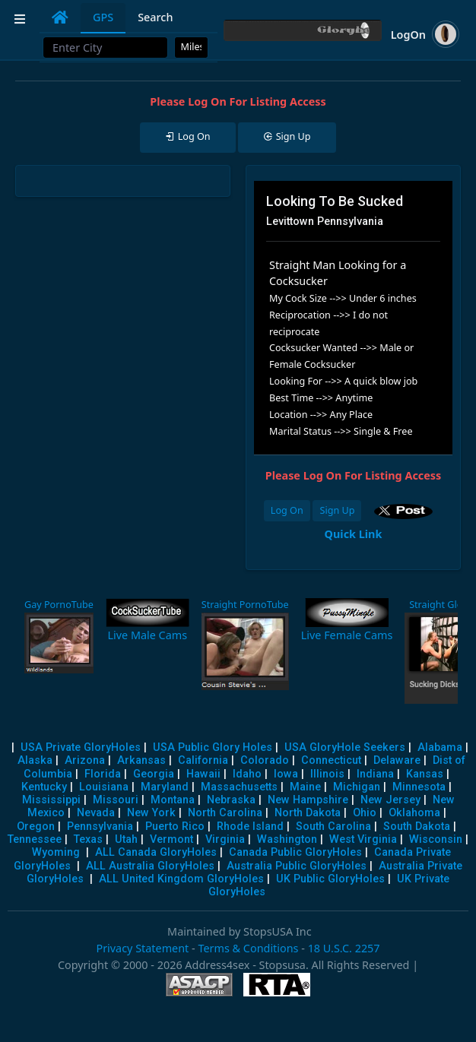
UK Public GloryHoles (330, 879)
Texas (88, 839)
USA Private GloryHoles (81, 747)
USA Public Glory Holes (212, 747)
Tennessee (35, 839)
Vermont (171, 839)
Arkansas (141, 760)
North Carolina (225, 812)
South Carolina (333, 826)
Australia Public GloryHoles (297, 866)
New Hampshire (308, 799)
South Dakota (416, 826)
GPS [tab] (103, 17)
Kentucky (44, 787)
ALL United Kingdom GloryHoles (181, 879)
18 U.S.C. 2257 (344, 948)
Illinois (327, 774)
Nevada (96, 812)
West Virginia (363, 839)
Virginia (225, 839)
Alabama (439, 747)
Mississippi (51, 799)
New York (151, 812)
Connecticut (331, 760)
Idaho (247, 774)
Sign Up (336, 510)
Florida (102, 774)
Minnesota (419, 787)
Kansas (424, 774)
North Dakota (307, 812)
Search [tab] (155, 17)
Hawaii (203, 774)
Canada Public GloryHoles (295, 852)
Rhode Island (250, 826)
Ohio (364, 812)
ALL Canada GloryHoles (156, 852)
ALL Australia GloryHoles (150, 866)
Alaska (34, 760)
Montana (173, 799)
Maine (305, 787)
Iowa (286, 774)
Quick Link (353, 534)
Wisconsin (435, 839)
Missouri (115, 799)
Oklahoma (414, 812)
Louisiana (104, 787)
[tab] (60, 17)
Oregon (36, 826)
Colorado (264, 760)
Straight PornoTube (245, 604)
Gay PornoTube (59, 604)
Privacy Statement (142, 948)
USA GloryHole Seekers (344, 747)
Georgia (153, 774)
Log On (287, 510)
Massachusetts (239, 787)
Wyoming (56, 852)
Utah (126, 839)
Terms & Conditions (248, 948)
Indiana (375, 774)
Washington (287, 839)
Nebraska (231, 799)
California (203, 760)
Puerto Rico (175, 826)
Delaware (396, 760)
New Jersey (390, 799)
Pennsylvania (100, 826)
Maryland (165, 787)
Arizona (85, 760)
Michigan (356, 787)
